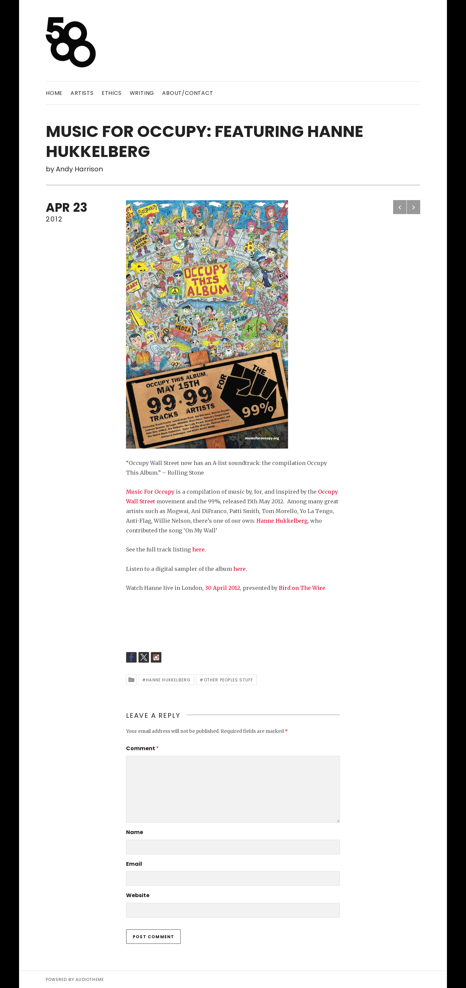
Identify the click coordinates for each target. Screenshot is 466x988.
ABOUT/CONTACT (187, 93)
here (198, 549)
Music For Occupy (150, 491)
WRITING (142, 93)
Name (134, 832)
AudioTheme (90, 979)
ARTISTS (82, 93)
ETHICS (112, 93)
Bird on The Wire (302, 588)
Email (134, 864)
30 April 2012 (222, 588)
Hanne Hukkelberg (282, 520)
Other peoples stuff (228, 680)
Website (137, 895)
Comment (142, 748)
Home (54, 93)
